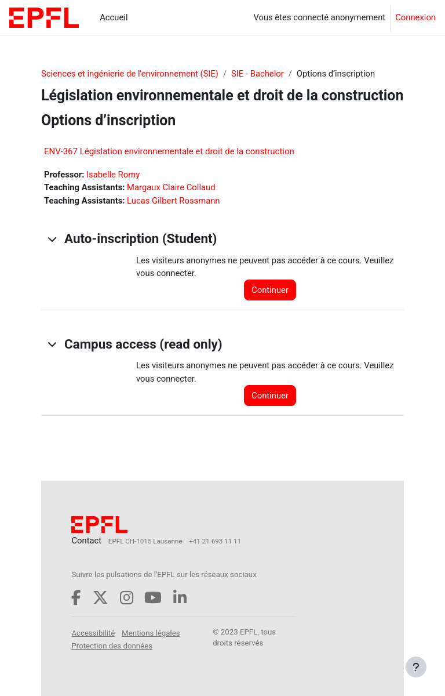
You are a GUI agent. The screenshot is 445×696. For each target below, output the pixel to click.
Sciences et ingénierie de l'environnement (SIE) (129, 73)
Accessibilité (93, 633)
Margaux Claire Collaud (171, 187)
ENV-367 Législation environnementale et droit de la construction (169, 151)
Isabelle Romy (113, 174)
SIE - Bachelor (257, 73)
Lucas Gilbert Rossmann (173, 200)
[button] (51, 239)
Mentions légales (151, 633)
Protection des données (111, 645)
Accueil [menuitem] (113, 17)
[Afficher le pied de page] (416, 667)
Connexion (415, 17)
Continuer (270, 290)
